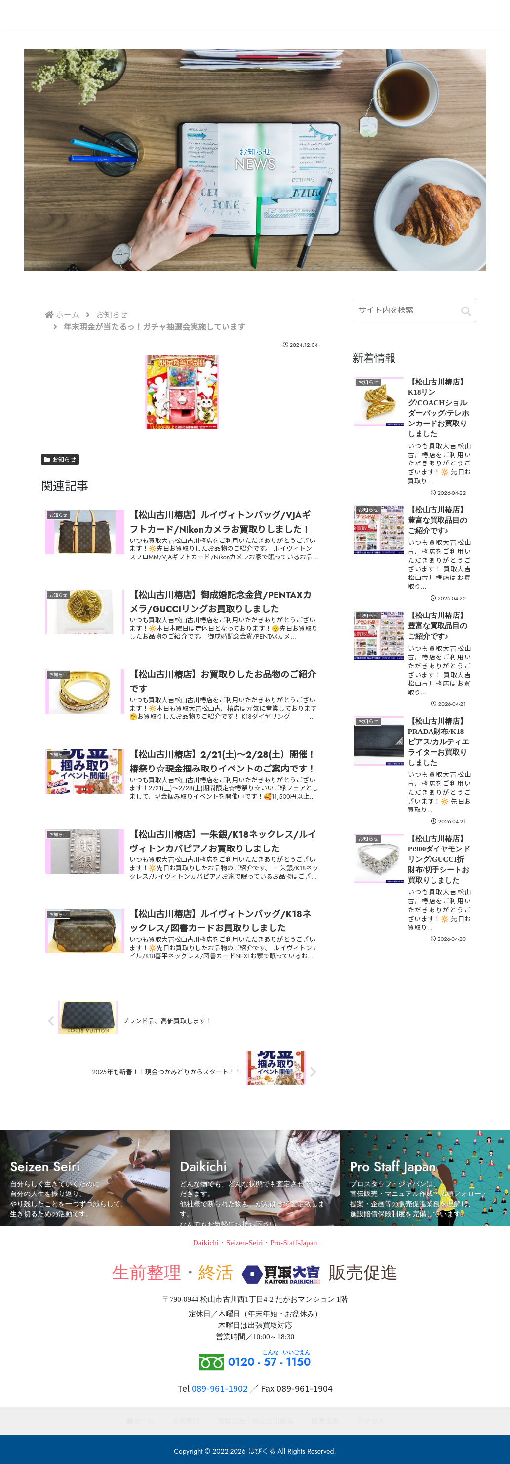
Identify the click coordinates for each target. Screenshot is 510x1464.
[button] (466, 312)
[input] (414, 310)
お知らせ (60, 459)
